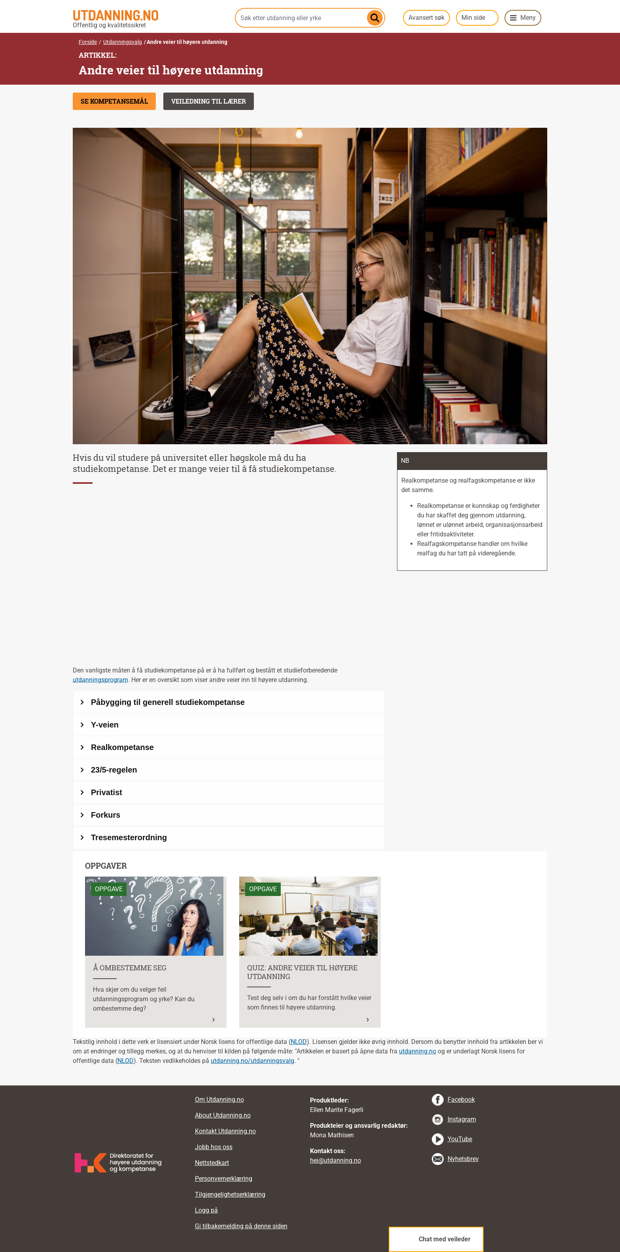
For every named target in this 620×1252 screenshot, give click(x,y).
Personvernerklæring (223, 1178)
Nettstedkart (212, 1163)
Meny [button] (528, 17)
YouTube (460, 1139)
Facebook (461, 1099)
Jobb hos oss (213, 1147)
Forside (88, 42)
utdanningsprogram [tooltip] (100, 680)
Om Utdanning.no (219, 1099)
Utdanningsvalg (122, 42)
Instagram (462, 1119)
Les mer (96, 881)
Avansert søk (426, 17)
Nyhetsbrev (463, 1159)
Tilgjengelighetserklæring (230, 1194)
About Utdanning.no (223, 1115)
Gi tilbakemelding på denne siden (241, 1226)
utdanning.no (417, 1051)
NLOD (299, 1042)
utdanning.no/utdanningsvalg (252, 1060)
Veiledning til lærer (208, 101)
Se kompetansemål (114, 101)
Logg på (206, 1210)
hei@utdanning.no (335, 1160)
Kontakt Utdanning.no (225, 1131)
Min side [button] (473, 17)
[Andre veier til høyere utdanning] (229, 770)
